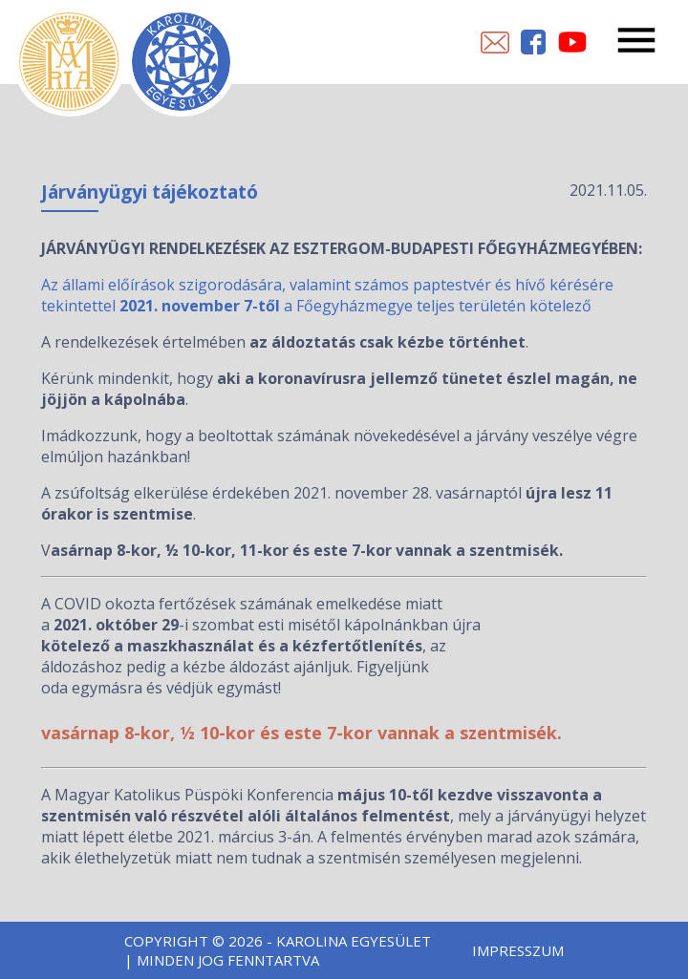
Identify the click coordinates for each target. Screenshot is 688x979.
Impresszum (518, 950)
